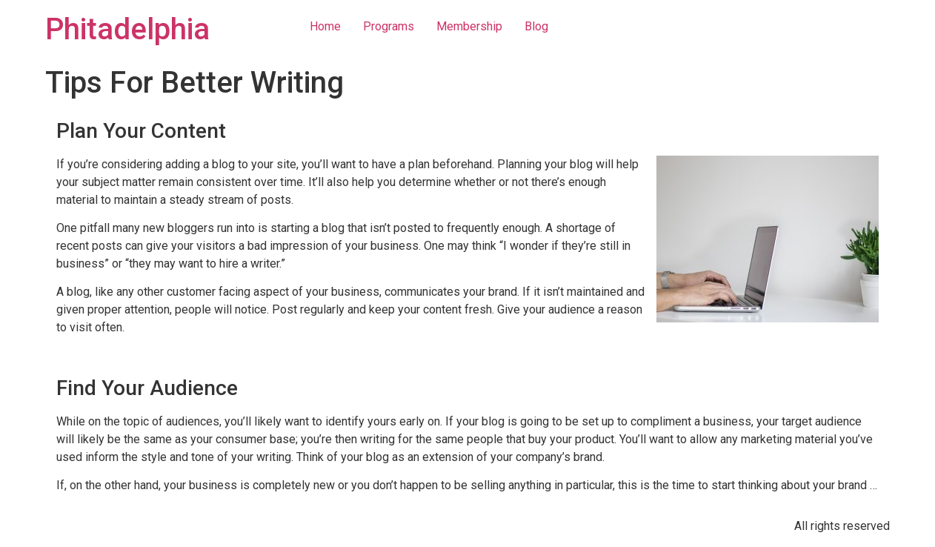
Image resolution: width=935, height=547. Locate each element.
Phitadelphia (127, 29)
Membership (469, 26)
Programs (388, 26)
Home (325, 26)
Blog (536, 26)
